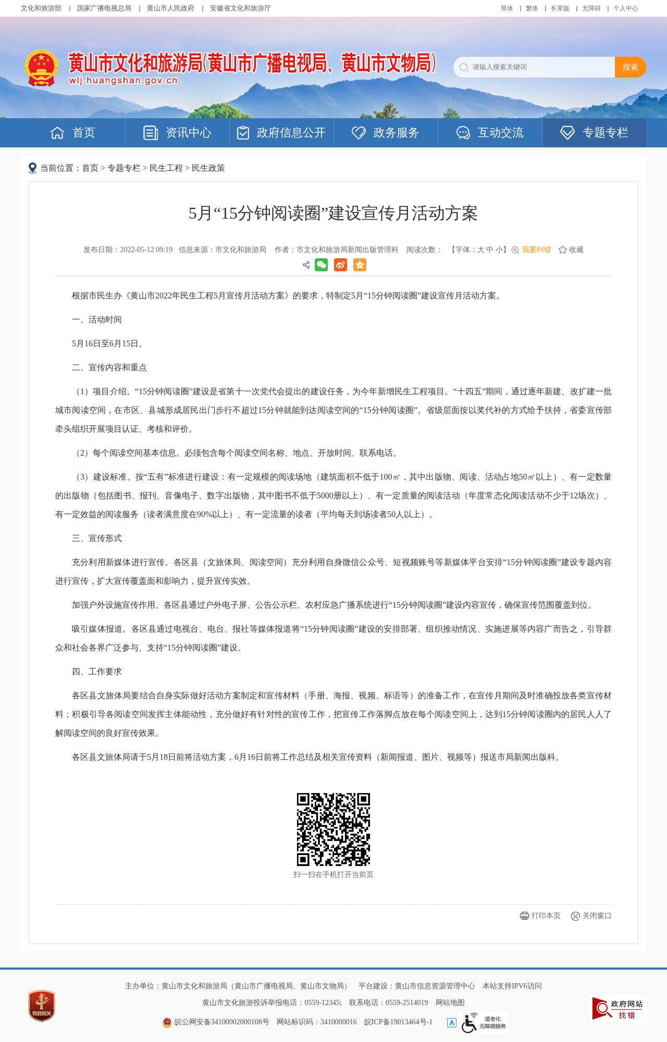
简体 (507, 8)
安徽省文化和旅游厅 (240, 8)
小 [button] (499, 250)
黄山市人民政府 (170, 8)
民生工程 (166, 168)
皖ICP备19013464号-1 (398, 1022)
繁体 (532, 8)
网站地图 (450, 1003)
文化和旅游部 (41, 8)
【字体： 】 (479, 250)
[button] (560, 8)
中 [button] (489, 250)
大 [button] (481, 250)
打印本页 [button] (546, 916)
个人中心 (625, 8)
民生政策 (208, 168)
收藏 (576, 250)
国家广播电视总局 (104, 8)
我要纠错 (536, 250)
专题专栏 (124, 168)
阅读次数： (424, 250)
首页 (90, 168)
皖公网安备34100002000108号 (215, 1022)
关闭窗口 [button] (597, 916)
